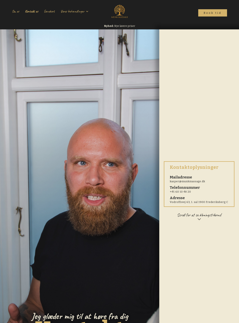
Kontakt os (31, 11)
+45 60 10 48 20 (180, 191)
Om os (15, 11)
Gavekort (49, 11)
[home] (120, 11)
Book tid (213, 13)
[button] (75, 11)
